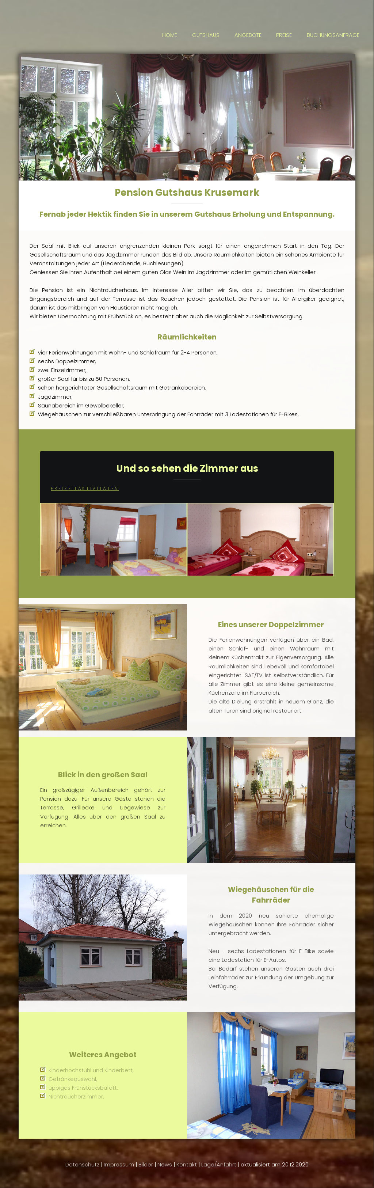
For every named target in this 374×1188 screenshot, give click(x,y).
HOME (169, 35)
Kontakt (186, 1164)
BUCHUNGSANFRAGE (333, 35)
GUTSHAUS (206, 35)
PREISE (284, 35)
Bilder (145, 1164)
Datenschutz (82, 1164)
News (164, 1164)
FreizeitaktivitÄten (85, 488)
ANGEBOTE (248, 35)
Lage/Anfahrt (218, 1164)
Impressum (119, 1164)
